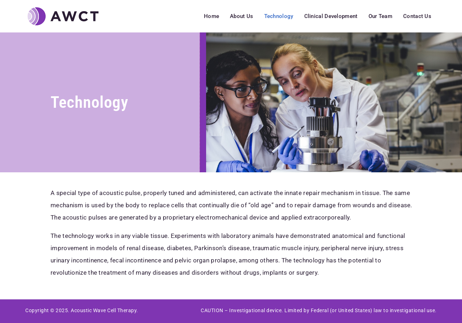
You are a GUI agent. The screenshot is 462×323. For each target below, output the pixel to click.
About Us (241, 16)
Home (211, 16)
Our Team (380, 16)
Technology (278, 16)
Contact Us (417, 16)
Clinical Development (331, 16)
